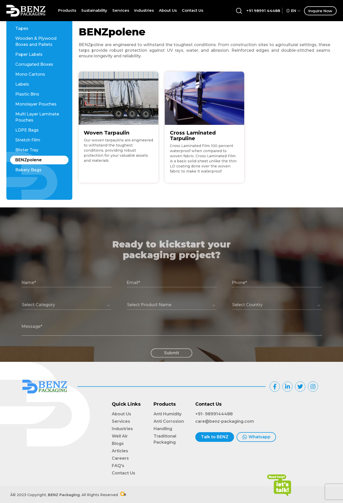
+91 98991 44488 (263, 10)
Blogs (118, 443)
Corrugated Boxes (34, 64)
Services (120, 10)
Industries (144, 10)
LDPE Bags (27, 130)
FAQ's (118, 465)
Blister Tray (26, 150)
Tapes (21, 28)
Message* (31, 339)
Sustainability (94, 10)
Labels (22, 84)
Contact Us (192, 10)
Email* (133, 295)
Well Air (120, 436)
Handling (163, 428)
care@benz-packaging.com (224, 421)
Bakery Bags (28, 169)
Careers (120, 458)
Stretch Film (27, 140)
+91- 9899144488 (214, 414)
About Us (168, 10)
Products (67, 10)
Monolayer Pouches (36, 104)
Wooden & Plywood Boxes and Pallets (36, 41)
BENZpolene (28, 159)
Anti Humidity (168, 414)
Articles (120, 450)
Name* (28, 295)
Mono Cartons (30, 74)
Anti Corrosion (169, 421)
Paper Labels (29, 54)
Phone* (239, 295)
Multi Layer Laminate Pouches (37, 117)
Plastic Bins (27, 94)
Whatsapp (256, 437)
